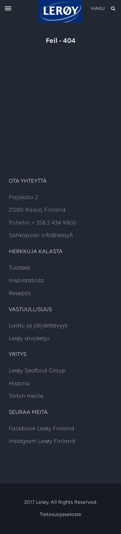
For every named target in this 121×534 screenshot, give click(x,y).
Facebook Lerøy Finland (41, 429)
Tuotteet (19, 268)
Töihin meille (26, 396)
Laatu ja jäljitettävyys (38, 326)
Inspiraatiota (26, 281)
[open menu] (8, 8)
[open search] (103, 8)
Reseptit (20, 294)
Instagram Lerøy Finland (42, 441)
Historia (19, 384)
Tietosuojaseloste (60, 514)
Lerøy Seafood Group (37, 371)
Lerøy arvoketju (29, 339)
